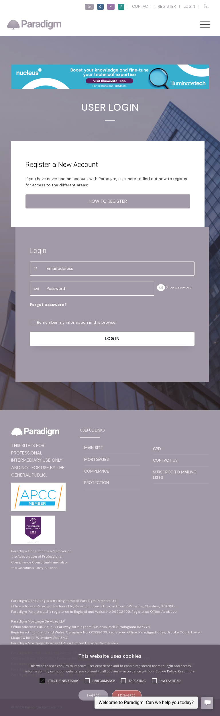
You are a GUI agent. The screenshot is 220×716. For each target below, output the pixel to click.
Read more (186, 671)
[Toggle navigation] (205, 24)
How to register (108, 201)
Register (167, 6)
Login (189, 6)
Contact (141, 6)
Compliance (96, 471)
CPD (157, 448)
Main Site (93, 447)
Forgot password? (48, 304)
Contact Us (165, 460)
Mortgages (96, 459)
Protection (96, 482)
